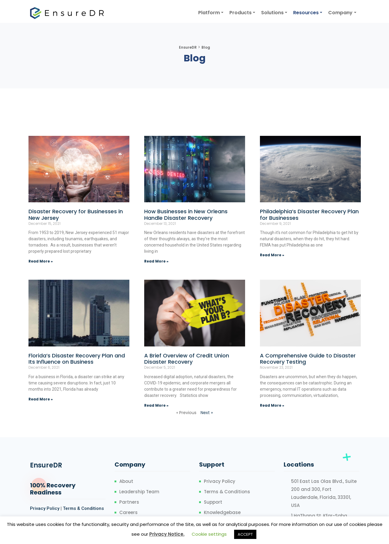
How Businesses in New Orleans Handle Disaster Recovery (186, 214)
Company (340, 12)
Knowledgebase (222, 512)
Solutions (272, 12)
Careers (128, 512)
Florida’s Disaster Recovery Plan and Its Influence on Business (76, 358)
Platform (209, 12)
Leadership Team (139, 492)
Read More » (40, 261)
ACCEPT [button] (245, 534)
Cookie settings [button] (209, 534)
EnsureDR (46, 465)
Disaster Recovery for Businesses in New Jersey (75, 214)
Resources (306, 12)
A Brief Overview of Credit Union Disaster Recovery (186, 358)
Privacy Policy (44, 508)
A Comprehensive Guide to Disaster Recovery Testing (308, 358)
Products (240, 12)
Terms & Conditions (83, 508)
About (126, 481)
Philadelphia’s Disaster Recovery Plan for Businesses (309, 214)
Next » (207, 413)
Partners (129, 502)
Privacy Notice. (167, 534)
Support (213, 502)
